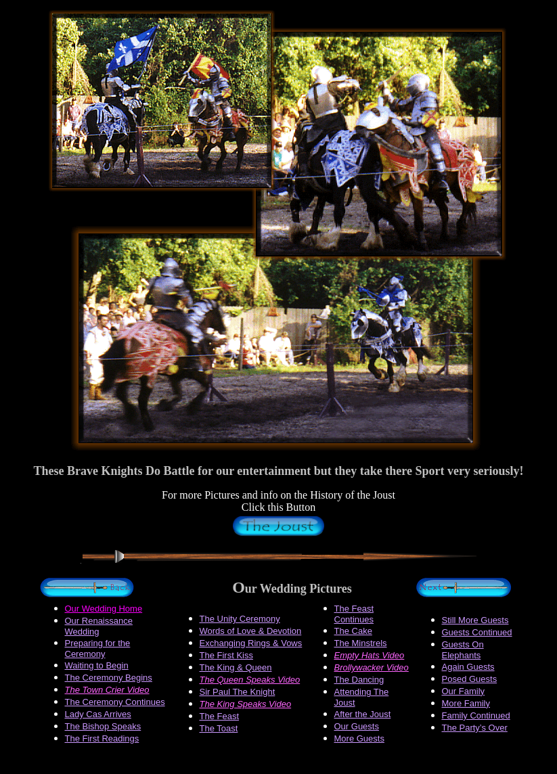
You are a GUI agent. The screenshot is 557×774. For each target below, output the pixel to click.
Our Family (463, 691)
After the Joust (362, 714)
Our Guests (356, 726)
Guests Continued (477, 632)
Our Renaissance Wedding (99, 626)
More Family (466, 703)
